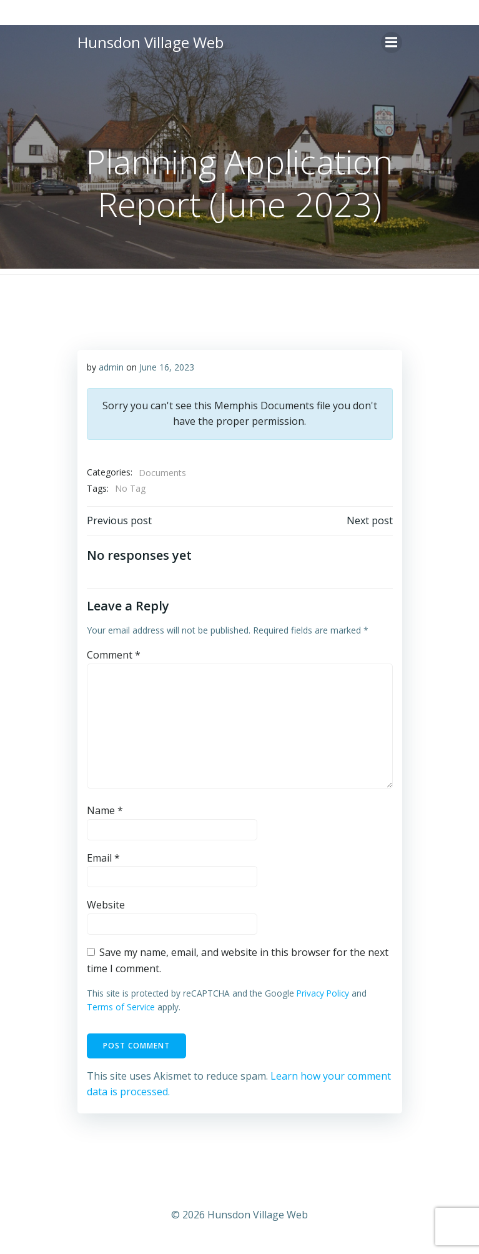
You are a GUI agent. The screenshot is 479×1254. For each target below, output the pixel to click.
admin (111, 367)
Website (106, 905)
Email (103, 858)
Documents (162, 473)
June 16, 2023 (166, 367)
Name (105, 810)
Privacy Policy (323, 993)
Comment (114, 655)
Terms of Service (121, 1007)
